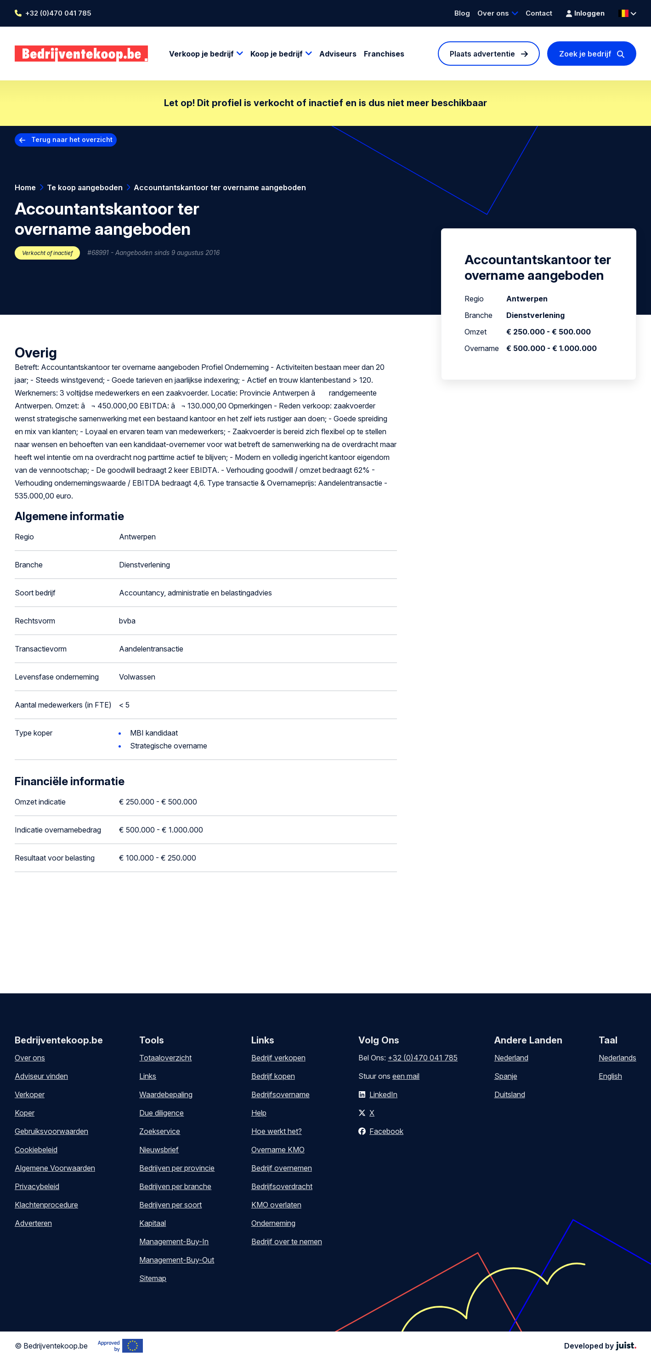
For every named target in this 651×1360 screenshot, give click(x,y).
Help (258, 1112)
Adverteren (33, 1223)
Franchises (384, 53)
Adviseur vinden (41, 1076)
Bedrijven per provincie (177, 1168)
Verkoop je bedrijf (201, 53)
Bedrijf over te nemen (286, 1241)
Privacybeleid (37, 1186)
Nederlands (617, 1057)
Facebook (386, 1131)
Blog (462, 13)
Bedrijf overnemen (281, 1168)
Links (147, 1076)
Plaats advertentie (482, 53)
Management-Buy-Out (176, 1259)
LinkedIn (383, 1094)
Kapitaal (152, 1223)
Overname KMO (278, 1149)
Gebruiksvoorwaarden (51, 1131)
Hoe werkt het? (276, 1131)
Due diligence (161, 1112)
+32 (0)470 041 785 (58, 13)
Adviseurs (338, 53)
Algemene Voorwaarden (55, 1168)
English (610, 1076)
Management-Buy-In (174, 1241)
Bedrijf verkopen (278, 1057)
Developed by (600, 1345)
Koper (24, 1112)
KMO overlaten (276, 1204)
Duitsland (509, 1094)
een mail (405, 1076)
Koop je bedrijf (276, 53)
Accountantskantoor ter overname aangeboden (220, 187)
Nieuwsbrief (159, 1149)
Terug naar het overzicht (72, 139)
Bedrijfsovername (280, 1094)
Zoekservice (159, 1131)
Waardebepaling (165, 1094)
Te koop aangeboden (85, 187)
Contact (539, 13)
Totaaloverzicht (165, 1057)
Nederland (511, 1057)
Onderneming (273, 1223)
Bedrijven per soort (170, 1204)
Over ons (493, 13)
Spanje (505, 1076)
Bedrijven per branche (175, 1186)
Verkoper (30, 1094)
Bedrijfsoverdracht (281, 1186)
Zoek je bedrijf (585, 53)
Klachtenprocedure (46, 1204)
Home (25, 187)
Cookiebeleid (36, 1149)
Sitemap (152, 1278)
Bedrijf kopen (273, 1076)
